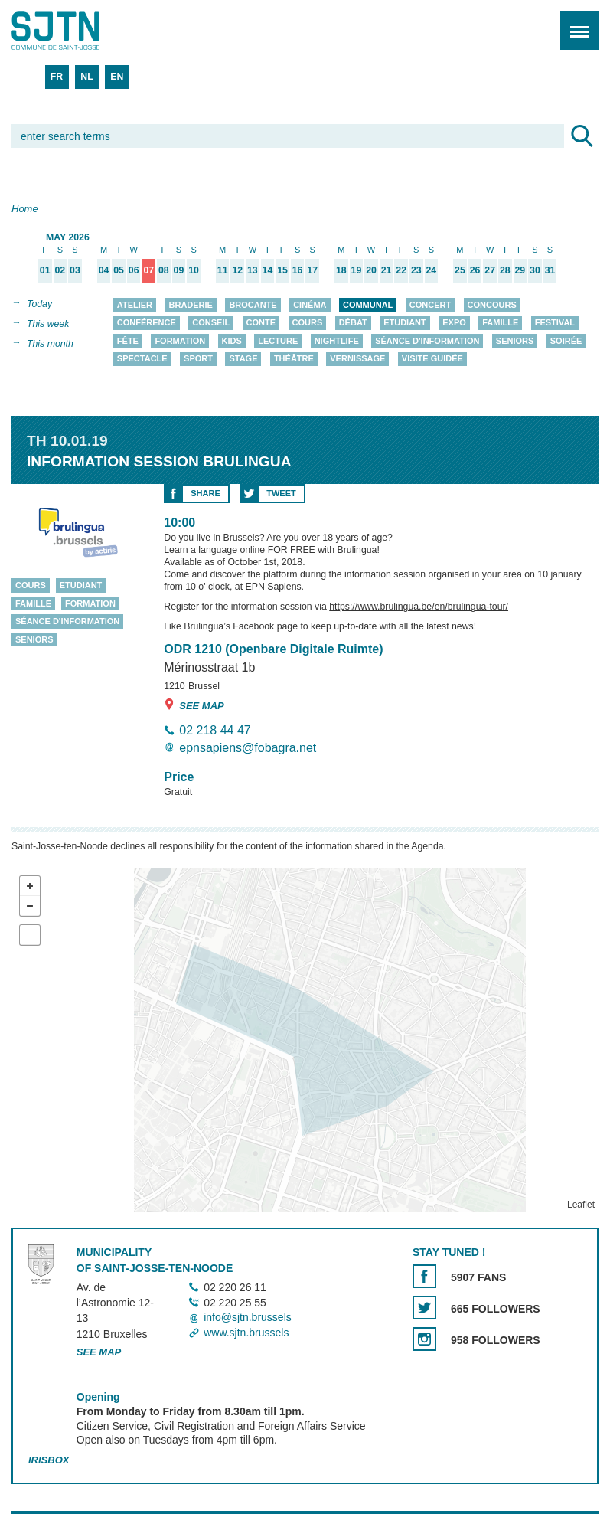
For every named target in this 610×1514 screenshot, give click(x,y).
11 (222, 270)
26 (475, 270)
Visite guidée (432, 359)
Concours (492, 304)
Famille (500, 323)
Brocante (252, 304)
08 (163, 270)
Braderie (191, 304)
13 (252, 270)
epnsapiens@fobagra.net (247, 747)
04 (104, 270)
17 (312, 270)
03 (75, 270)
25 (460, 270)
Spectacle (142, 359)
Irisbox (48, 1460)
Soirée (566, 340)
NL (86, 76)
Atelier (134, 304)
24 (431, 270)
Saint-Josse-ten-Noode (77, 30)
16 (297, 270)
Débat (353, 323)
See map (194, 704)
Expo (454, 323)
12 (237, 270)
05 (118, 270)
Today (39, 304)
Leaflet (581, 1205)
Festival (555, 323)
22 (401, 270)
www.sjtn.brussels (246, 1332)
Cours (307, 323)
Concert (430, 304)
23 (416, 270)
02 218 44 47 (214, 730)
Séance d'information (427, 340)
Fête (128, 340)
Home (24, 208)
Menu (574, 22)
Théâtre (294, 359)
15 (282, 270)
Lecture (278, 340)
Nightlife (337, 340)
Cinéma (309, 304)
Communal (368, 304)
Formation (180, 340)
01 (45, 270)
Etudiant (404, 323)
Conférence (146, 323)
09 (179, 270)
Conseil (211, 323)
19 (356, 270)
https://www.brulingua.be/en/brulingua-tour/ (418, 607)
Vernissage (357, 359)
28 (505, 270)
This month (50, 343)
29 (519, 270)
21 (386, 270)
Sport (198, 359)
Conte (261, 323)
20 (371, 270)
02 (59, 270)
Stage (243, 359)
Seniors (515, 340)
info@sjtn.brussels (248, 1318)
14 (268, 270)
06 (134, 270)
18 (341, 270)
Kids (232, 340)
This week (48, 324)
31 (550, 270)
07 (148, 270)
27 (489, 270)
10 (193, 270)
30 (535, 270)
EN (116, 76)
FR (57, 76)
